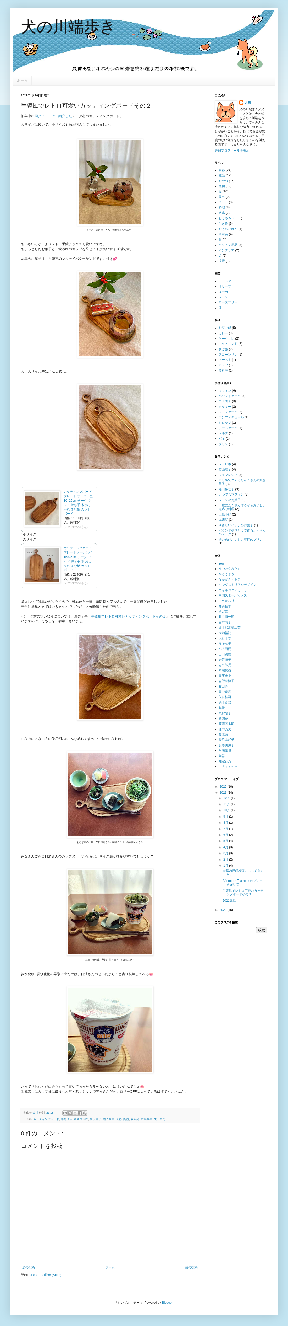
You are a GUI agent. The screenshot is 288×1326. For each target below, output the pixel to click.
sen (221, 563)
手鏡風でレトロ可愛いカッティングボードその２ (245, 892)
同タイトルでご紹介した (53, 116)
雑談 (222, 175)
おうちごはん (228, 229)
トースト (225, 360)
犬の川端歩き (68, 26)
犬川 (248, 102)
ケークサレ (226, 338)
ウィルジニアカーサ (233, 590)
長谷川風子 (226, 745)
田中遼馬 (225, 692)
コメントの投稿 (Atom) (45, 1275)
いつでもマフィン (231, 494)
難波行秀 (225, 761)
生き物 (223, 224)
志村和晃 (225, 665)
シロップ (225, 423)
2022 (224, 786)
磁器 (222, 708)
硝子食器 (108, 1119)
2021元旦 (229, 901)
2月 (226, 859)
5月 (226, 841)
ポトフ (223, 365)
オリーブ (225, 286)
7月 (226, 829)
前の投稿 (191, 1267)
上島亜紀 (225, 514)
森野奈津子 (226, 681)
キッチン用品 (228, 245)
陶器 (126, 1119)
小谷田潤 (225, 649)
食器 (119, 1119)
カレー (223, 333)
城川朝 (223, 520)
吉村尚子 (225, 622)
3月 (226, 853)
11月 (227, 804)
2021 (224, 792)
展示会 (223, 234)
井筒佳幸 (66, 1119)
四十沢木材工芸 (230, 627)
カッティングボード (46, 1119)
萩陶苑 (135, 1119)
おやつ (223, 181)
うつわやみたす (230, 569)
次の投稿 (28, 1267)
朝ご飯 (223, 349)
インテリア (226, 250)
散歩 (222, 213)
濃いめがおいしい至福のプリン (241, 539)
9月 (226, 816)
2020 (224, 910)
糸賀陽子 (225, 713)
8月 (226, 822)
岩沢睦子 (95, 1119)
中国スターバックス (233, 595)
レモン (223, 297)
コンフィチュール (231, 417)
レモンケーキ (228, 412)
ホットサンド (228, 344)
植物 (222, 186)
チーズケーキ (228, 428)
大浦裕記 (225, 633)
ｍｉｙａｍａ (228, 766)
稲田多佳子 (226, 489)
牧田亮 (223, 686)
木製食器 (146, 1119)
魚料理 (223, 370)
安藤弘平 (225, 643)
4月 (226, 847)
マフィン (225, 391)
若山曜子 (225, 469)
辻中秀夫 (225, 729)
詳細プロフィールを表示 (232, 150)
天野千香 (225, 638)
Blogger (167, 1302)
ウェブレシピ (228, 475)
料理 (222, 207)
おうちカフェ (228, 218)
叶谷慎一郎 (226, 617)
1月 (226, 865)
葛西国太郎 (81, 1119)
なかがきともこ (230, 579)
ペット (223, 202)
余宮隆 (223, 611)
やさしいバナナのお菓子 (236, 525)
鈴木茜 (223, 734)
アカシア (225, 281)
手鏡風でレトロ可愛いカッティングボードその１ (128, 616)
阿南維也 (225, 750)
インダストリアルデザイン (237, 585)
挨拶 (222, 261)
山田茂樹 (225, 654)
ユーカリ (225, 292)
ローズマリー (228, 302)
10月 (227, 810)
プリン (223, 444)
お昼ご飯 (225, 328)
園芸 (222, 197)
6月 (226, 835)
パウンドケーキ (230, 396)
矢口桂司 (159, 1119)
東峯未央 (225, 676)
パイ (222, 439)
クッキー (225, 407)
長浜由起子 (226, 740)
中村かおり (226, 601)
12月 (227, 798)
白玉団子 (225, 401)
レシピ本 (225, 464)
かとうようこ (228, 574)
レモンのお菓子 (230, 500)
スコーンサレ (228, 354)
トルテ (223, 433)
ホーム (22, 80)
